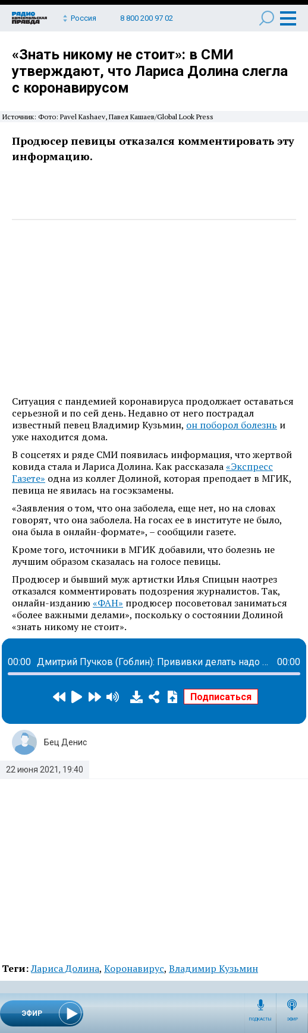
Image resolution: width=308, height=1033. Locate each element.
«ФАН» (108, 602)
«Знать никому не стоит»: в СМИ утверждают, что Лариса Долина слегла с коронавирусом (150, 71)
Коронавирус (134, 968)
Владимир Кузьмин (213, 968)
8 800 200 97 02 (146, 18)
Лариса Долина (65, 968)
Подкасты (260, 1019)
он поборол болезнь (231, 424)
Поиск (266, 18)
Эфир (292, 1019)
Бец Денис (65, 742)
